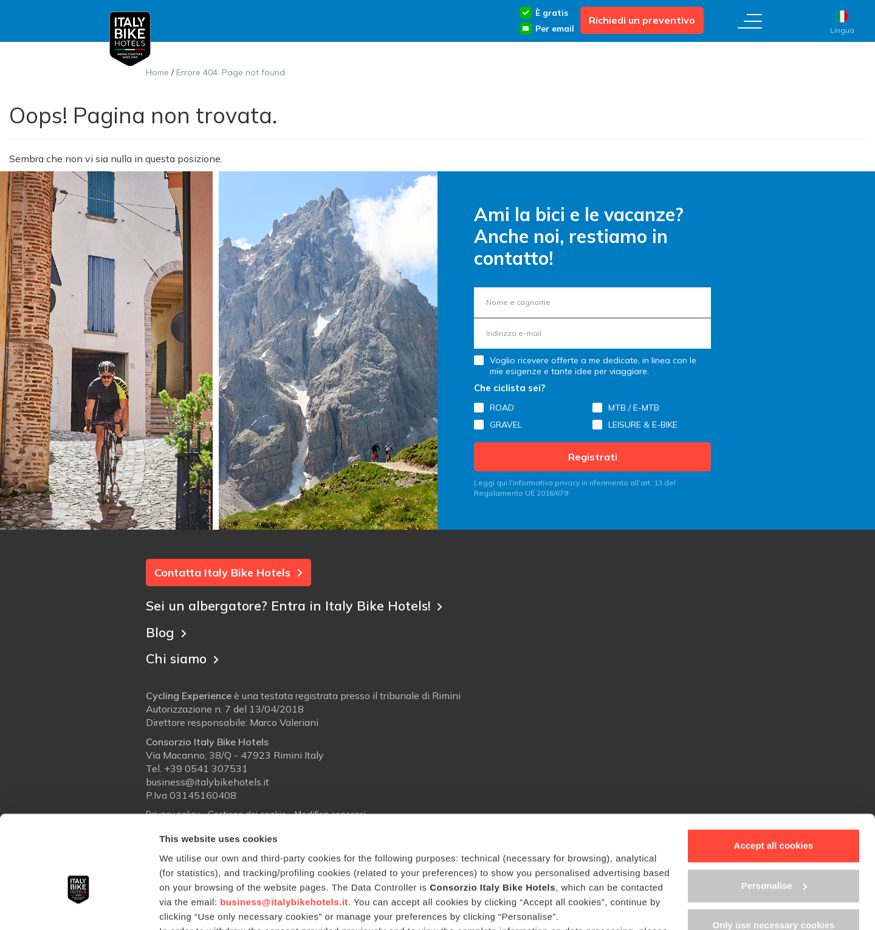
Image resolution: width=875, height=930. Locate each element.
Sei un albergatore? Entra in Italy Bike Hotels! (298, 604)
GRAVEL (506, 424)
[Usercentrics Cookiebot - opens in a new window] (79, 906)
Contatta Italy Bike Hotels (228, 573)
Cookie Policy (241, 872)
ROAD (502, 407)
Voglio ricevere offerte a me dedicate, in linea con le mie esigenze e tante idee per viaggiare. (593, 366)
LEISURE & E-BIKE (643, 424)
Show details (187, 906)
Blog (166, 631)
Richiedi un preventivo (642, 20)
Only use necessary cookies (774, 852)
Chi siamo (184, 657)
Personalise (774, 812)
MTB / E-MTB (633, 407)
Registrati (592, 457)
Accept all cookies (774, 773)
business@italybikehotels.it (284, 829)
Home (157, 72)
